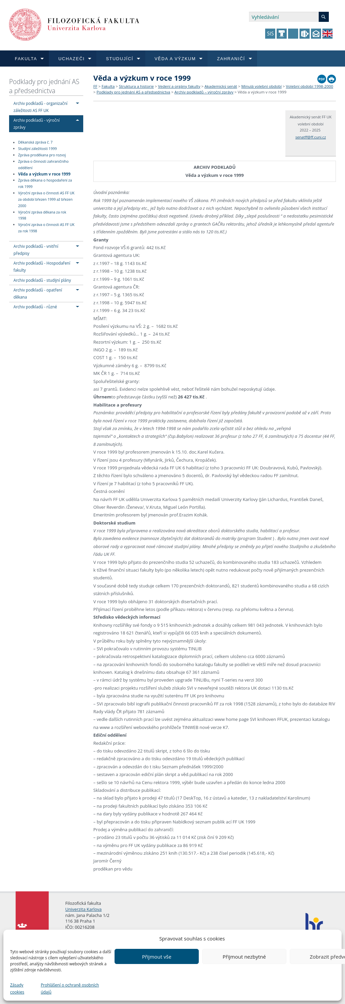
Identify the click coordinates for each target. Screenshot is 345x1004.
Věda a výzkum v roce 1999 (44, 174)
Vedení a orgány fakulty (179, 86)
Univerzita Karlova (83, 909)
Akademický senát (221, 86)
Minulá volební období (261, 86)
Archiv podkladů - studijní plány (42, 280)
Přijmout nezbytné (244, 956)
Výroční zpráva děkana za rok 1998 (42, 215)
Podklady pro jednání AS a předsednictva (44, 86)
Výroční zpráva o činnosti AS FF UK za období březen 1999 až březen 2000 (46, 199)
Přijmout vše (156, 956)
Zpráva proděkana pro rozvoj (42, 155)
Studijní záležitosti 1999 (37, 148)
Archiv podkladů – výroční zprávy (204, 91)
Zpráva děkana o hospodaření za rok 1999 (45, 183)
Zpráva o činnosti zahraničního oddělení (43, 164)
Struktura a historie (136, 86)
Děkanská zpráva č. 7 (35, 142)
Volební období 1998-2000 (309, 86)
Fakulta (108, 86)
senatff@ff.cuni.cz (310, 137)
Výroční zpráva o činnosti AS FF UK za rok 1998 (46, 227)
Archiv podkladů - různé (35, 306)
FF (95, 86)
